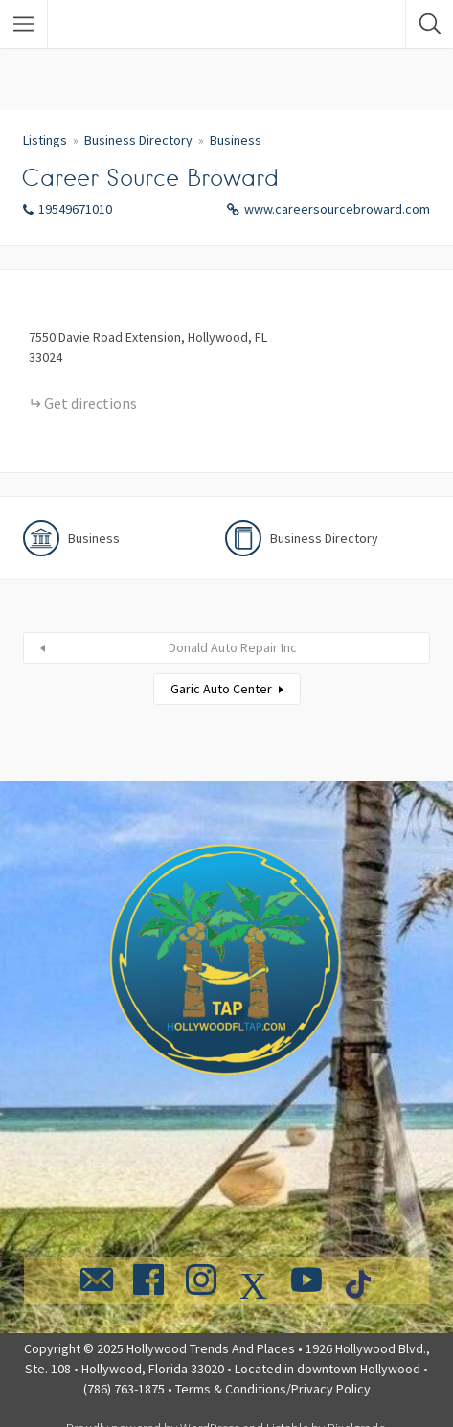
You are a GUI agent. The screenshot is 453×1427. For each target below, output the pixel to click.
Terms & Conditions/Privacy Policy (273, 1388)
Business (235, 139)
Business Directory (138, 139)
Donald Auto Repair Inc (233, 647)
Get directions (90, 403)
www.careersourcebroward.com (337, 208)
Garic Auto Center (221, 688)
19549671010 (75, 208)
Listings (45, 139)
